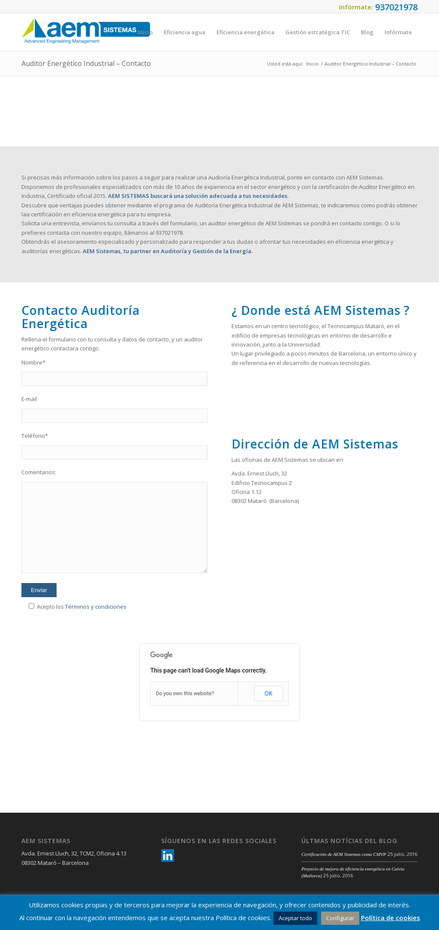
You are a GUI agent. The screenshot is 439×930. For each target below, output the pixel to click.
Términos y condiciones (95, 606)
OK (268, 693)
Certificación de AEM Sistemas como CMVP (343, 854)
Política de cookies (390, 917)
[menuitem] (145, 32)
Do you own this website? (185, 694)
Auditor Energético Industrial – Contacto (86, 63)
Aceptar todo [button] (295, 918)
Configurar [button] (340, 918)
